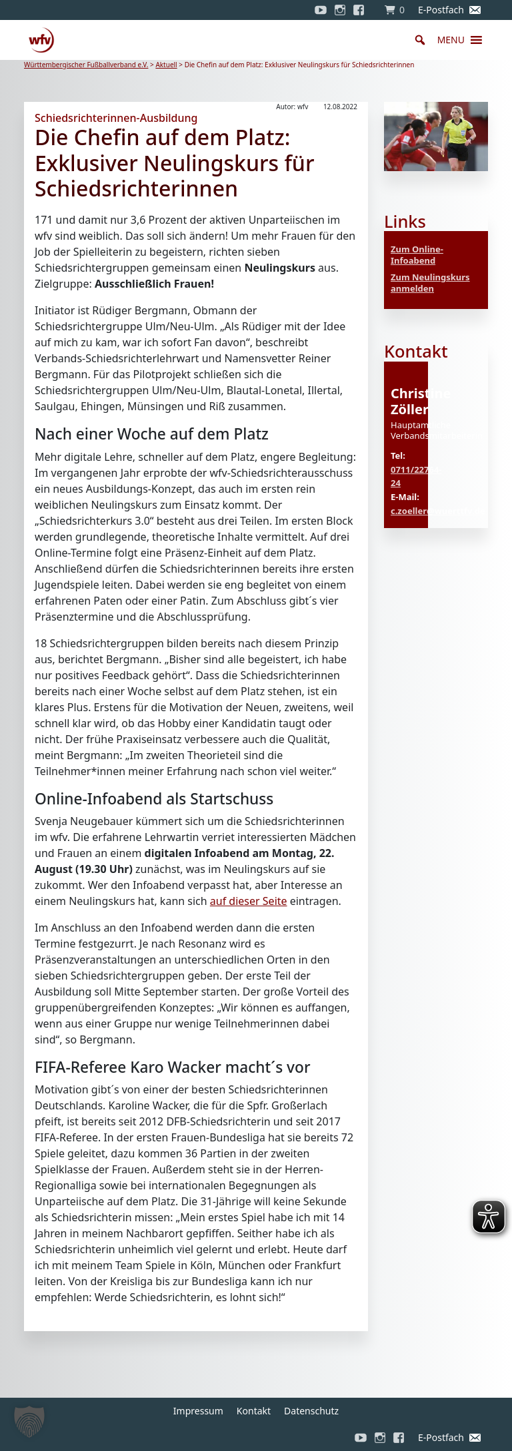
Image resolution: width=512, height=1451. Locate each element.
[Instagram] (340, 10)
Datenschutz (311, 1410)
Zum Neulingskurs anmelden (430, 282)
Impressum (198, 1410)
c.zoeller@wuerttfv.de (438, 511)
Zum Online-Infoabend (417, 254)
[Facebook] (362, 10)
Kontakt (254, 1410)
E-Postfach (441, 9)
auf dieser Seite (248, 901)
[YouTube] (320, 10)
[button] (451, 40)
